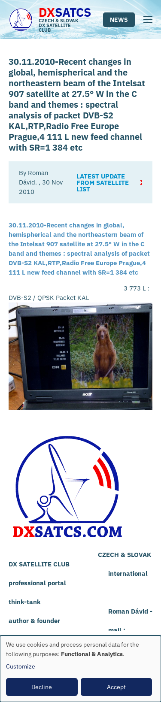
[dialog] (80, 668)
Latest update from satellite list (102, 182)
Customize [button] (20, 666)
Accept (116, 687)
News (119, 20)
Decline (41, 687)
